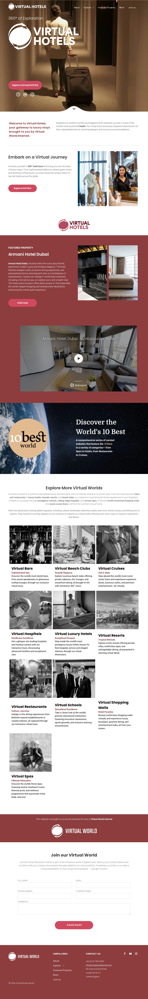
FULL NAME (23, 880)
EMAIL (79, 880)
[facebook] (18, 95)
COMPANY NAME (83, 891)
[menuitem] (77, 7)
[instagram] (32, 95)
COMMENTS (23, 901)
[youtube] (25, 95)
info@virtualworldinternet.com (99, 965)
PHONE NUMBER (25, 891)
